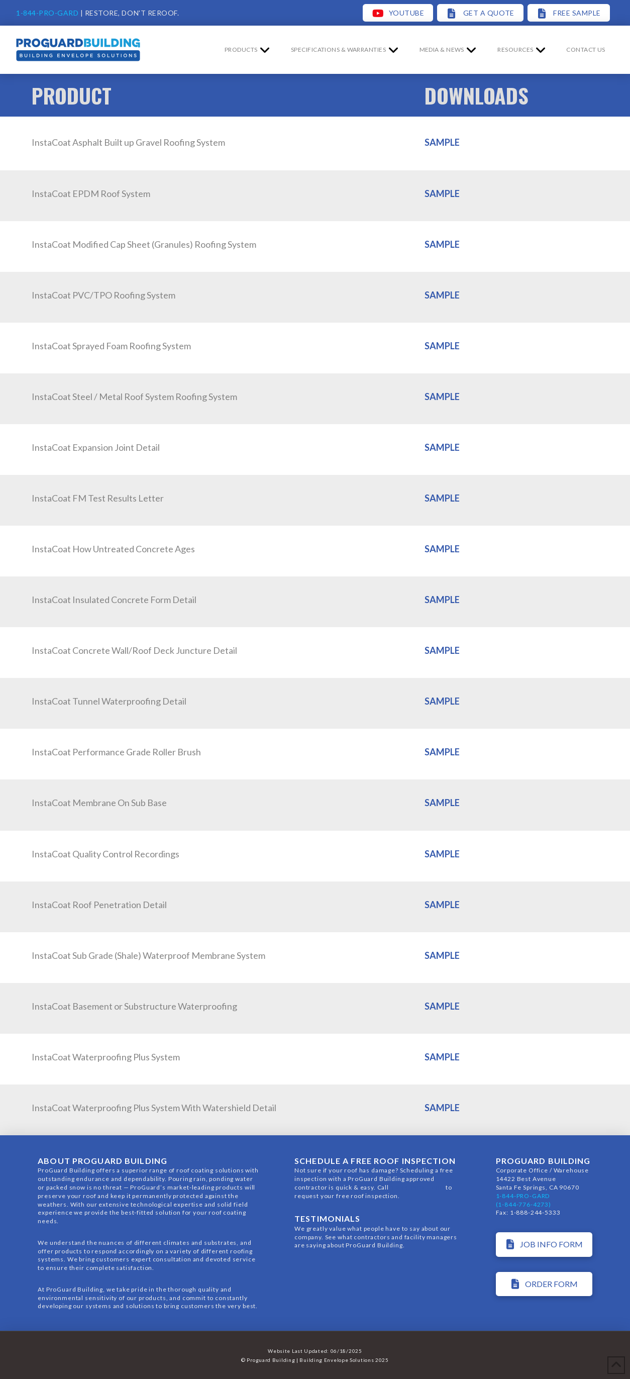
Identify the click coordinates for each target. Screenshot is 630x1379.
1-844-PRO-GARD (47, 13)
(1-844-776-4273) (523, 1204)
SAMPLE (442, 142)
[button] (586, 50)
